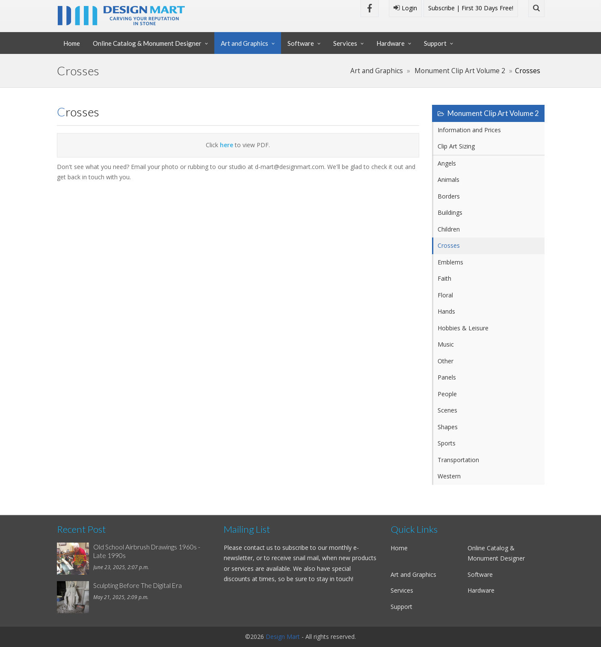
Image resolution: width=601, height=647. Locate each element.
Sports (447, 443)
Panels (447, 377)
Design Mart (283, 636)
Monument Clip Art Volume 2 (459, 70)
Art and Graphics (244, 43)
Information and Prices (469, 130)
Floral (445, 295)
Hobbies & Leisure (463, 328)
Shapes (448, 427)
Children (449, 229)
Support (435, 43)
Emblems (450, 262)
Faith (444, 278)
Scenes (447, 410)
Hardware (390, 43)
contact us (258, 547)
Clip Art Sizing (456, 146)
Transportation (458, 460)
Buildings (450, 212)
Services (345, 43)
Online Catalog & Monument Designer (147, 43)
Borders (449, 196)
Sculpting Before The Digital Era (137, 585)
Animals (448, 179)
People (447, 394)
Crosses (449, 245)
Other (445, 361)
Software (300, 43)
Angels (447, 163)
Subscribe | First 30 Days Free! (470, 8)
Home (71, 43)
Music (446, 344)
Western (449, 476)
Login (405, 8)
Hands (446, 311)
